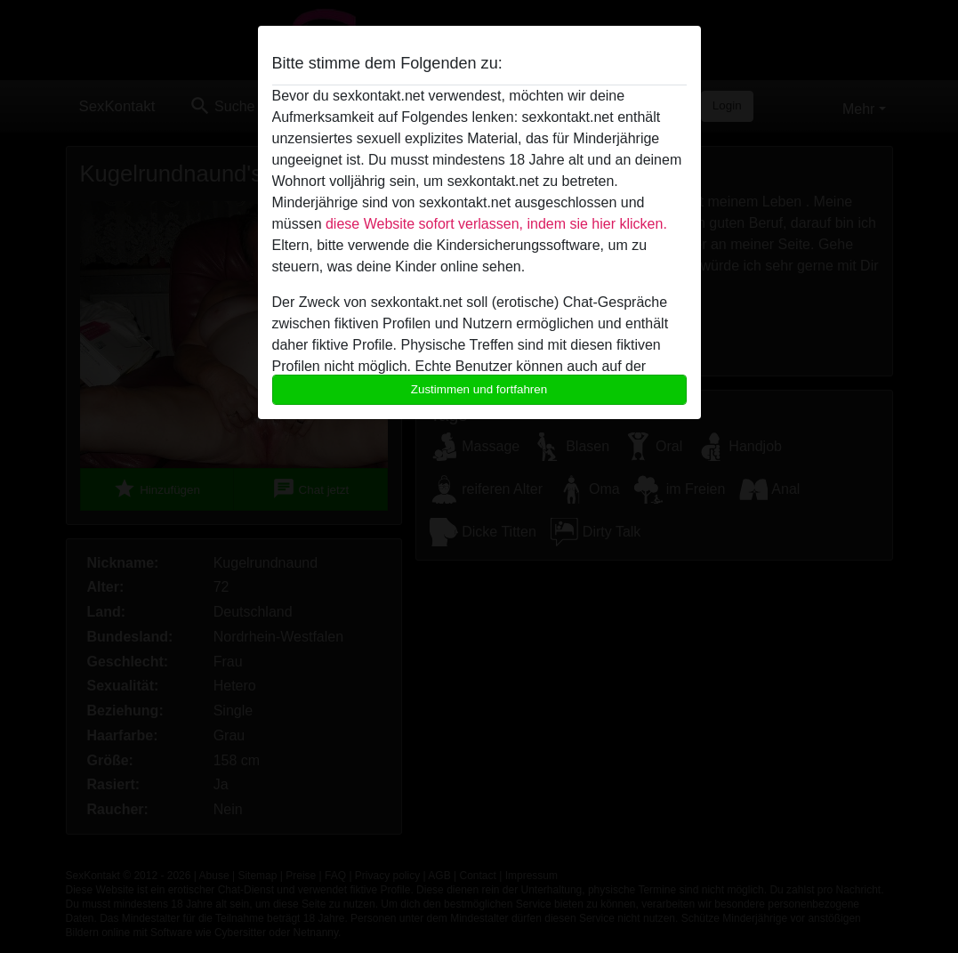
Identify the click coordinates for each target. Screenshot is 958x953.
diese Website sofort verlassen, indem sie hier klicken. (496, 223)
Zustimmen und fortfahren (479, 389)
